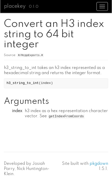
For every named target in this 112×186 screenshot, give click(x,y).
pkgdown (99, 164)
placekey (15, 6)
